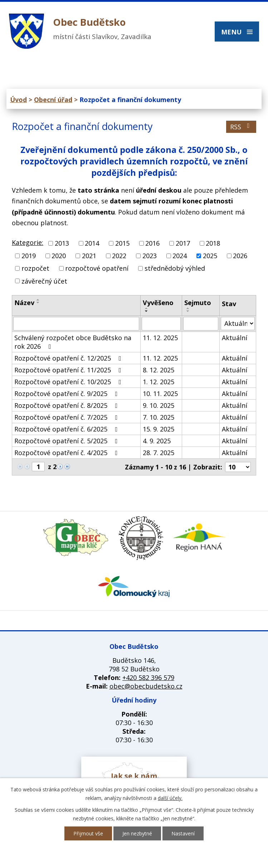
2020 (59, 255)
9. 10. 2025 (158, 405)
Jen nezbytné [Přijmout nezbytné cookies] (137, 833)
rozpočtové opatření (96, 268)
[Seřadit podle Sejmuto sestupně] (188, 311)
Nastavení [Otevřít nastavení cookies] (183, 833)
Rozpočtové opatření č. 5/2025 (67, 441)
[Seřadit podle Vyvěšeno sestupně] (147, 311)
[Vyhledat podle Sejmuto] (200, 324)
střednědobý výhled (175, 268)
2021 (89, 255)
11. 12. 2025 (160, 337)
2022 (119, 255)
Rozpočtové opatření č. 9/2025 (67, 393)
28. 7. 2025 (158, 452)
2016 (152, 243)
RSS (241, 126)
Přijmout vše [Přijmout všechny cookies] (88, 833)
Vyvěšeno (158, 302)
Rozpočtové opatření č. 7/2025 (67, 417)
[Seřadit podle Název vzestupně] (38, 299)
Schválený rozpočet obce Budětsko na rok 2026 (72, 342)
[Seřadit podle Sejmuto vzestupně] (188, 308)
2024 (179, 255)
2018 (213, 243)
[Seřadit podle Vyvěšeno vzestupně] (147, 308)
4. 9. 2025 (157, 441)
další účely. (170, 798)
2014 (92, 243)
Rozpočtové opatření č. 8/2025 (67, 405)
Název (24, 302)
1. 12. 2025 (158, 381)
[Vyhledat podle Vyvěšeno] (161, 324)
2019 (28, 255)
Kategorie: (27, 242)
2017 (183, 243)
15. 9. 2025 (158, 429)
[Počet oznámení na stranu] (238, 467)
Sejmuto (197, 302)
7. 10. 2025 (158, 417)
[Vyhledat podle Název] (76, 324)
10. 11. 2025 (160, 393)
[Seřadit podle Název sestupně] (38, 302)
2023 (149, 255)
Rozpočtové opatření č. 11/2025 (69, 370)
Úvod (18, 99)
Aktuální (234, 337)
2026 (240, 255)
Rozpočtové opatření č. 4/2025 (67, 452)
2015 (122, 243)
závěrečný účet (44, 281)
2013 (62, 243)
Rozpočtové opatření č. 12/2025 (69, 358)
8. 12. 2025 (158, 370)
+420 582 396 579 (148, 677)
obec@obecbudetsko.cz (145, 686)
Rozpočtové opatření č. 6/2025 (67, 429)
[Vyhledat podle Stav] (238, 323)
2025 (210, 255)
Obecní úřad (53, 99)
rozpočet (35, 268)
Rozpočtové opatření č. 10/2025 (69, 381)
